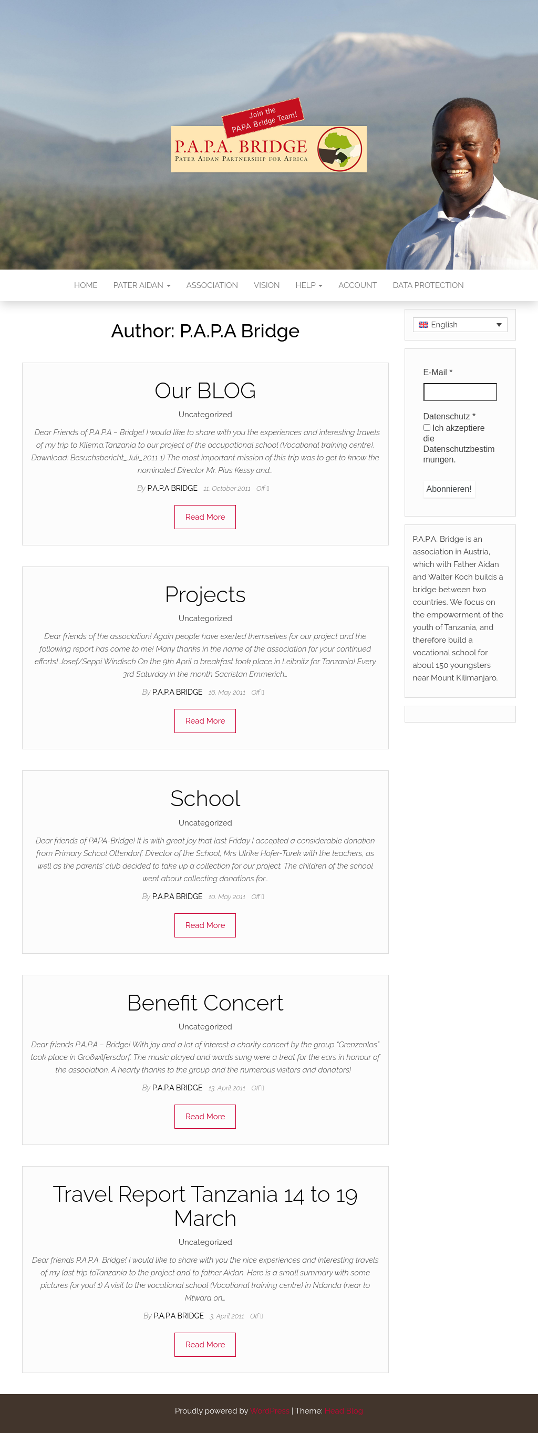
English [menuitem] (444, 324)
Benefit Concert (205, 1003)
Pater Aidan (142, 285)
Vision (267, 285)
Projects (205, 594)
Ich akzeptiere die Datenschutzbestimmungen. (459, 444)
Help (309, 285)
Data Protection (428, 285)
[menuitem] (460, 324)
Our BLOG (205, 391)
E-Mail (438, 372)
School (205, 798)
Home (86, 285)
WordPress (269, 1411)
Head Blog (344, 1411)
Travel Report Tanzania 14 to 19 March (205, 1206)
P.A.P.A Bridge (174, 488)
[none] (460, 324)
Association (212, 285)
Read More (205, 517)
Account (357, 285)
